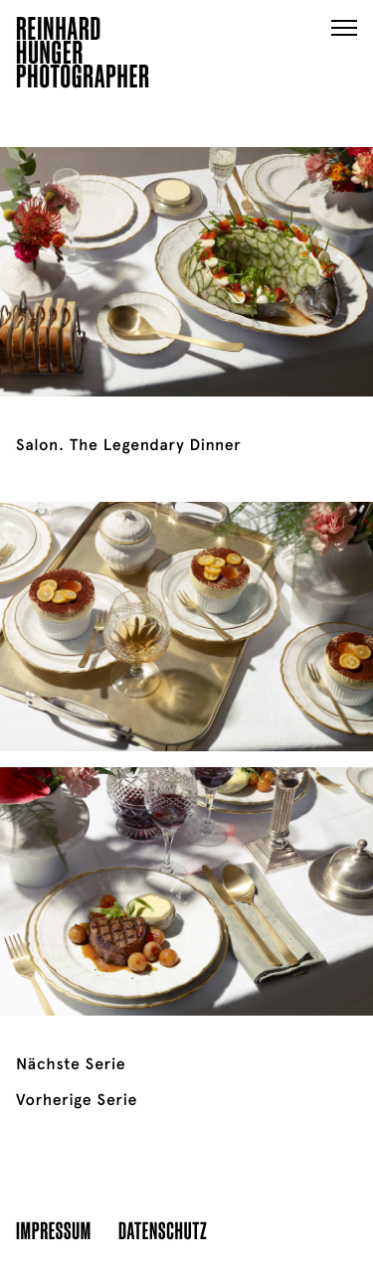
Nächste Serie (70, 1064)
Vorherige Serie (76, 1100)
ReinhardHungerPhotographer (83, 55)
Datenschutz (162, 1229)
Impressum (54, 1229)
